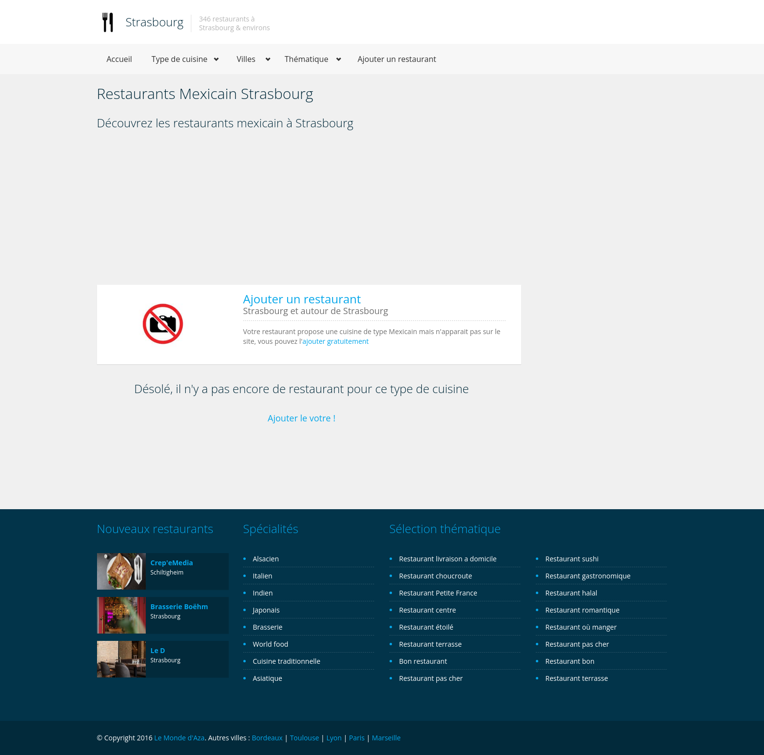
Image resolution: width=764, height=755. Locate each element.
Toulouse (304, 737)
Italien (263, 575)
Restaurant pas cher (431, 678)
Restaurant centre (427, 610)
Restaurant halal (571, 592)
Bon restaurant (423, 661)
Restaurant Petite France (438, 592)
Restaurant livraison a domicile (448, 558)
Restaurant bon (570, 661)
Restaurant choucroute (435, 575)
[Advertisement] (309, 210)
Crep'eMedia (172, 562)
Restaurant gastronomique (588, 575)
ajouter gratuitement (335, 341)
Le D (158, 650)
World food (271, 644)
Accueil (119, 59)
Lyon (333, 737)
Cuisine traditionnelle (287, 661)
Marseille (386, 737)
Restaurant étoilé (426, 627)
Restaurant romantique (583, 610)
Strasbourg (155, 22)
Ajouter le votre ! (301, 418)
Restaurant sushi (572, 558)
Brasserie (268, 627)
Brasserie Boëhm (179, 606)
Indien (263, 592)
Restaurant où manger (581, 627)
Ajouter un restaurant (396, 59)
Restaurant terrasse (430, 644)
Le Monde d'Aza (179, 737)
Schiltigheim (167, 572)
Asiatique (267, 678)
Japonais (266, 610)
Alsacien (266, 558)
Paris (357, 737)
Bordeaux (267, 737)
